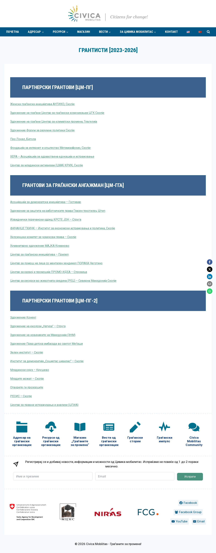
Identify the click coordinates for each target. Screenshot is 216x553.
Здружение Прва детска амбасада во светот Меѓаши (46, 343)
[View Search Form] (208, 32)
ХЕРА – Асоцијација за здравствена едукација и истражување (52, 156)
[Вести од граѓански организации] (109, 435)
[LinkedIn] (209, 276)
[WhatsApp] (209, 291)
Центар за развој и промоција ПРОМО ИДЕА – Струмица (48, 272)
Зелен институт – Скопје (26, 352)
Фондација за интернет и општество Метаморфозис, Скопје (50, 147)
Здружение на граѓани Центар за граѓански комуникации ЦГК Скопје (57, 113)
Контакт (171, 32)
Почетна (12, 32)
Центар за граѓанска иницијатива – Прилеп (39, 254)
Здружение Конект (23, 317)
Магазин (83, 32)
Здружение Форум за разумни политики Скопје (42, 130)
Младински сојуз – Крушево (29, 370)
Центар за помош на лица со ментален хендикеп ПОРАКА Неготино (56, 263)
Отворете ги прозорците (26, 387)
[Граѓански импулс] (164, 433)
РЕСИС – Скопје (21, 396)
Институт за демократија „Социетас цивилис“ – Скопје (47, 361)
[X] (209, 269)
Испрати (190, 476)
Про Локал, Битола (23, 139)
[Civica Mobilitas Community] (194, 435)
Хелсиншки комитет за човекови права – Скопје (43, 237)
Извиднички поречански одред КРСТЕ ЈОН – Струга (45, 219)
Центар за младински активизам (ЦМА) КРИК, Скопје (46, 165)
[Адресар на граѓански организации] (22, 435)
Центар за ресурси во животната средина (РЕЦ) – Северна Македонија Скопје (63, 280)
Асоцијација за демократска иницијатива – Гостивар (45, 202)
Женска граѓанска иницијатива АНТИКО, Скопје (42, 104)
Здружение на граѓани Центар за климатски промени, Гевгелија (53, 121)
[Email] (209, 284)
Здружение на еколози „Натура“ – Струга (38, 326)
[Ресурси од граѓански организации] (51, 435)
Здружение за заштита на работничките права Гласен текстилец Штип (57, 210)
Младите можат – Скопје (27, 378)
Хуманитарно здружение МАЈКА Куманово (39, 245)
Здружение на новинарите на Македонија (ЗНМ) (42, 335)
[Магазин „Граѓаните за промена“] (80, 435)
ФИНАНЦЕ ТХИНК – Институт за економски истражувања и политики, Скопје (62, 228)
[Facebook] (209, 262)
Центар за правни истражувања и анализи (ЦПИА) (44, 405)
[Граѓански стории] (135, 433)
